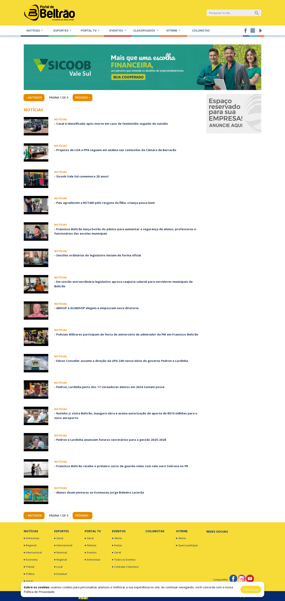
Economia (31, 559)
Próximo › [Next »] (82, 97)
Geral (28, 581)
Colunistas (201, 30)
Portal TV (93, 531)
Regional (30, 545)
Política (29, 574)
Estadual (60, 574)
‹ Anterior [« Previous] (34, 97)
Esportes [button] (61, 30)
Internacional (33, 552)
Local (58, 566)
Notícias (31, 531)
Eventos (91, 552)
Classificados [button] (144, 30)
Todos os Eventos (124, 559)
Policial (29, 566)
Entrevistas (31, 538)
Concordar (251, 589)
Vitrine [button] (172, 30)
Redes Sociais (217, 531)
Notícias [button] (34, 30)
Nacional (60, 552)
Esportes (61, 531)
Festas (117, 545)
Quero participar (187, 545)
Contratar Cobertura (125, 566)
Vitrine (117, 538)
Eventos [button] (116, 30)
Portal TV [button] (89, 30)
